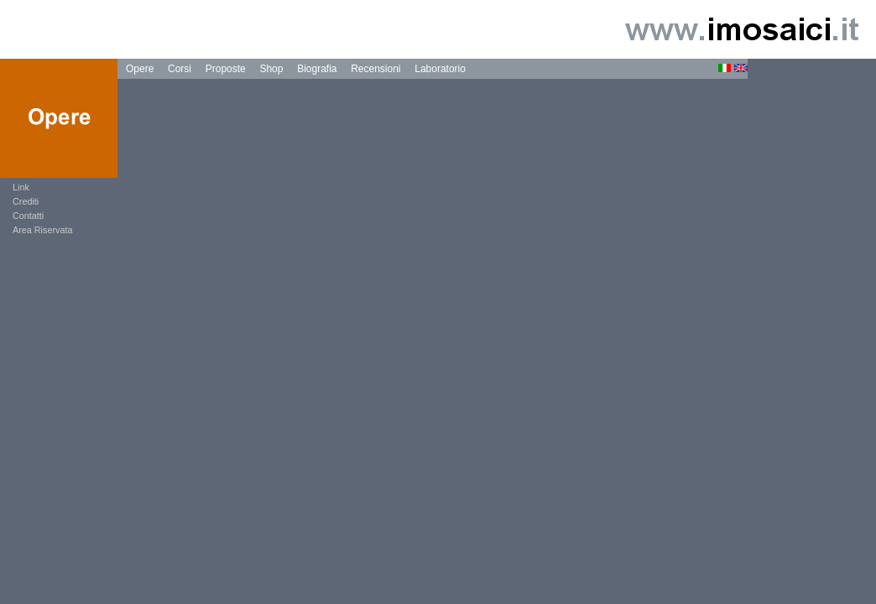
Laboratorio (440, 69)
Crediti (26, 201)
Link (21, 187)
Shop (271, 69)
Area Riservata (42, 230)
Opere (140, 69)
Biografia (316, 69)
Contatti (28, 216)
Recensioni (375, 69)
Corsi (179, 69)
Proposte (226, 69)
